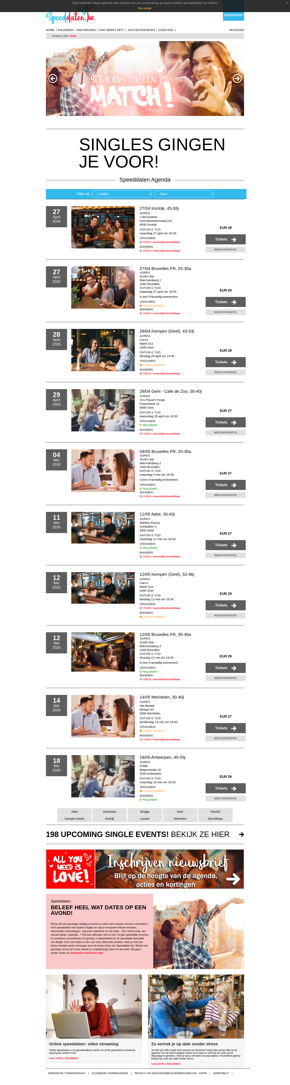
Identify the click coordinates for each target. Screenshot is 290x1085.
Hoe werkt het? (111, 30)
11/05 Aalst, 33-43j (157, 514)
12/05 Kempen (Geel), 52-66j (167, 574)
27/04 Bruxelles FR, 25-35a (165, 268)
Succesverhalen (141, 30)
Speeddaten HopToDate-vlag (86, 953)
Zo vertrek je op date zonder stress (184, 1044)
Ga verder (144, 8)
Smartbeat (221, 1073)
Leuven (145, 818)
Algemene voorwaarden (110, 1073)
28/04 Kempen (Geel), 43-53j (167, 331)
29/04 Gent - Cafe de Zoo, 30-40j (171, 391)
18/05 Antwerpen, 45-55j (162, 757)
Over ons (165, 30)
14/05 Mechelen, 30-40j (162, 697)
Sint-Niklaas (215, 818)
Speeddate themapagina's (66, 1073)
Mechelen (180, 818)
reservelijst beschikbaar (166, 242)
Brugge (144, 811)
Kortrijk (109, 818)
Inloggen (236, 30)
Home (50, 30)
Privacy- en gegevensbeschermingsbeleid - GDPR (171, 1073)
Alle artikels (71, 1058)
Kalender (65, 30)
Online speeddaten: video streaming (84, 1044)
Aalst (74, 811)
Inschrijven (86, 30)
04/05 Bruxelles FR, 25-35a (165, 451)
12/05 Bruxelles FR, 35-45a (165, 634)
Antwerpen (109, 811)
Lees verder (56, 1058)
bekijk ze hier (138, 834)
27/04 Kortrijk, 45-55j (159, 208)
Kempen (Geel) (74, 818)
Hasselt (215, 811)
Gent (180, 811)
